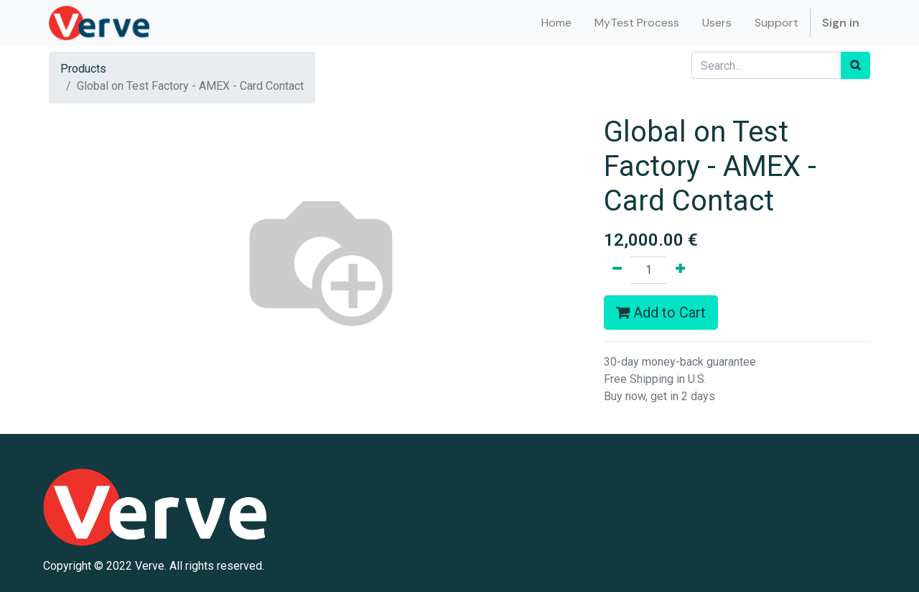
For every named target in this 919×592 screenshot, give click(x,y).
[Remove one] (617, 270)
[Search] (855, 65)
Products (83, 68)
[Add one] (680, 270)
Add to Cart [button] (661, 312)
